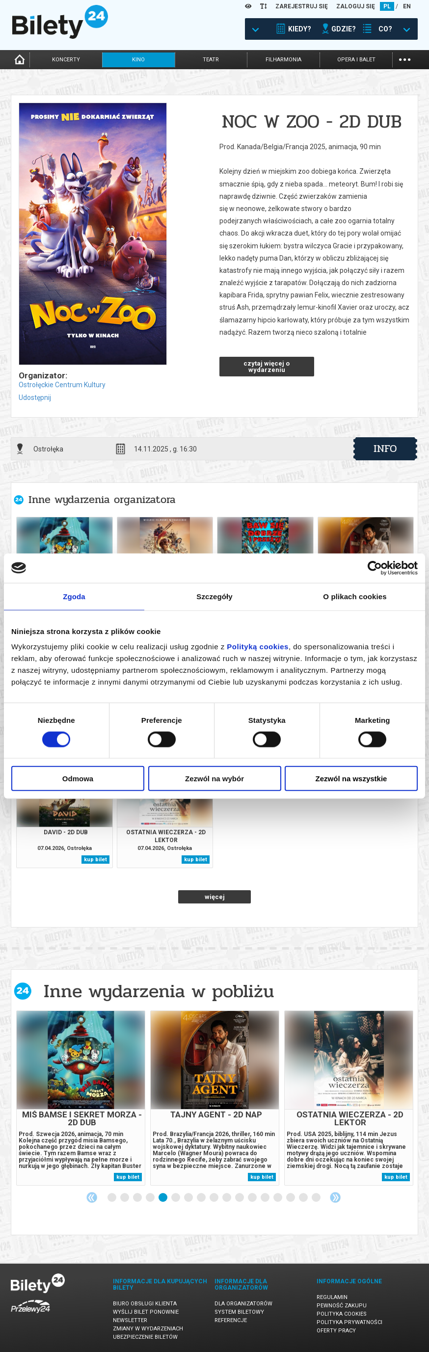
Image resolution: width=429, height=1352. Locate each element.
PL (387, 6)
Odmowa (77, 778)
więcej (215, 897)
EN (407, 6)
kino (138, 59)
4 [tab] (151, 1198)
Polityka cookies (342, 1314)
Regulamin (332, 1297)
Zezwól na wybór (214, 778)
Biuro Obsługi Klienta (145, 1303)
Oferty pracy (336, 1330)
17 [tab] (317, 1198)
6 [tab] (176, 1198)
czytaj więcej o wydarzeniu (266, 366)
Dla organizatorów (243, 1303)
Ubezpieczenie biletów (145, 1337)
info (385, 448)
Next (335, 1197)
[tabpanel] (80, 1098)
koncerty (66, 59)
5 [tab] (163, 1198)
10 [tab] (227, 1198)
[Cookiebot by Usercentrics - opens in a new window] (375, 567)
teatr (211, 59)
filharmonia (283, 59)
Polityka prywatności (349, 1322)
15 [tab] (291, 1198)
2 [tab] (125, 1198)
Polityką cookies (258, 646)
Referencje (230, 1320)
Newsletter (130, 1320)
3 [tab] (138, 1198)
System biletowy (239, 1312)
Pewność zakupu (342, 1305)
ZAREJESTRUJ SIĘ (301, 6)
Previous (91, 1197)
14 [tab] (278, 1198)
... (404, 59)
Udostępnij (35, 397)
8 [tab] (202, 1198)
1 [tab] (112, 1198)
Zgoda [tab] (74, 596)
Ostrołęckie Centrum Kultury (62, 385)
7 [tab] (189, 1198)
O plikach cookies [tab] (354, 596)
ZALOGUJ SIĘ (355, 6)
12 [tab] (253, 1198)
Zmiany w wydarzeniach (148, 1328)
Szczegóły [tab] (214, 596)
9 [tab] (214, 1198)
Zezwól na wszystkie (351, 778)
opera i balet (356, 59)
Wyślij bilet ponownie (146, 1312)
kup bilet (95, 859)
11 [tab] (240, 1198)
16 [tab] (304, 1198)
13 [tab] (265, 1198)
